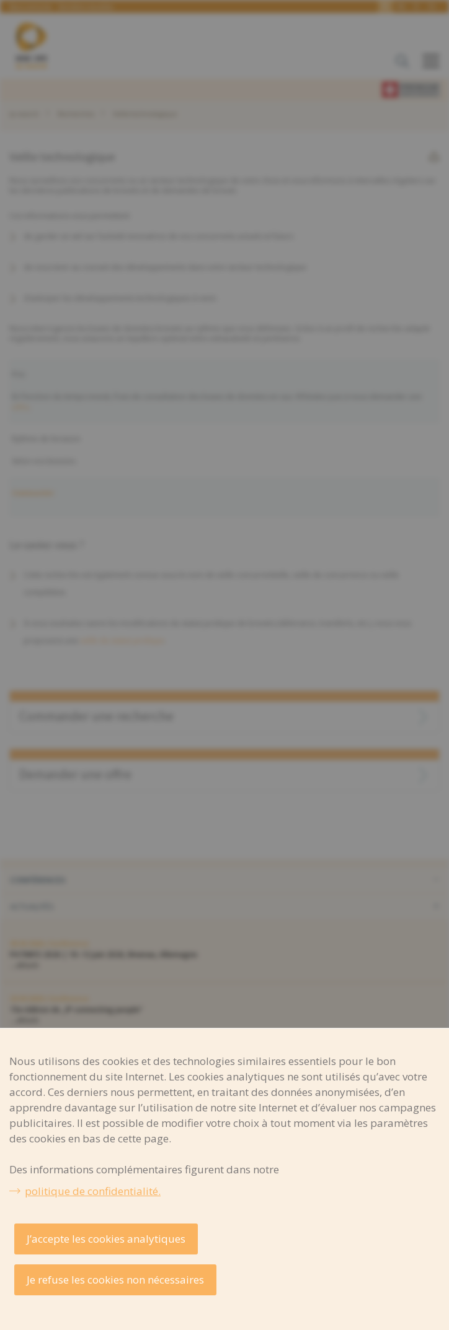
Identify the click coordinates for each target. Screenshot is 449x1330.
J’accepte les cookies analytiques (106, 1239)
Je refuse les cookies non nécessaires (115, 1279)
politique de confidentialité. (93, 1191)
